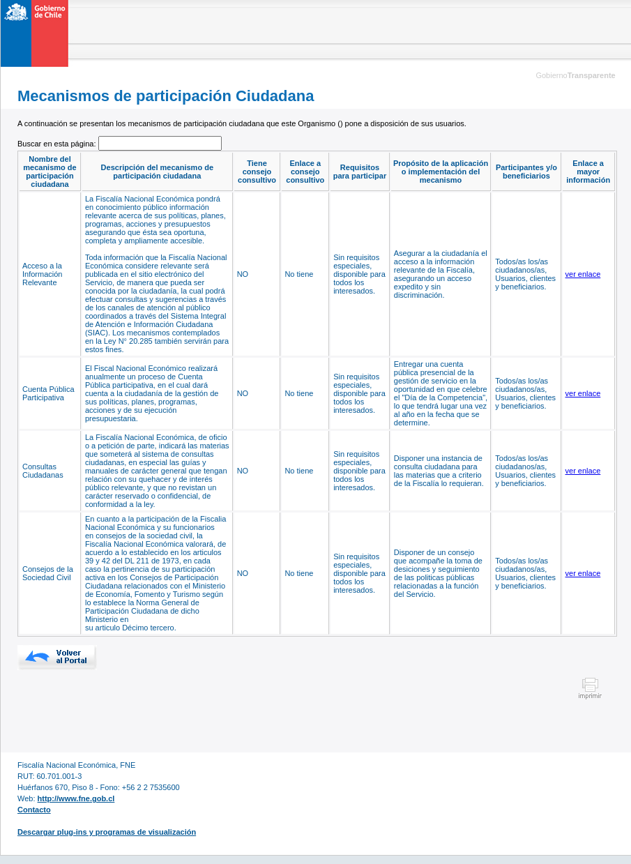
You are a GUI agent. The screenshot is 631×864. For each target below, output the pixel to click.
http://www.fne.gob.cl (76, 798)
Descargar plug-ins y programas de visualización (106, 832)
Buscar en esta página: (57, 143)
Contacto (34, 809)
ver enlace (583, 274)
